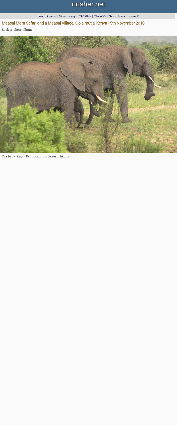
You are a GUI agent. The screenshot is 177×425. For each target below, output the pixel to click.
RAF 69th (85, 16)
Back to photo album (17, 29)
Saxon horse (117, 16)
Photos (51, 16)
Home (39, 16)
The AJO (100, 16)
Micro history (67, 16)
